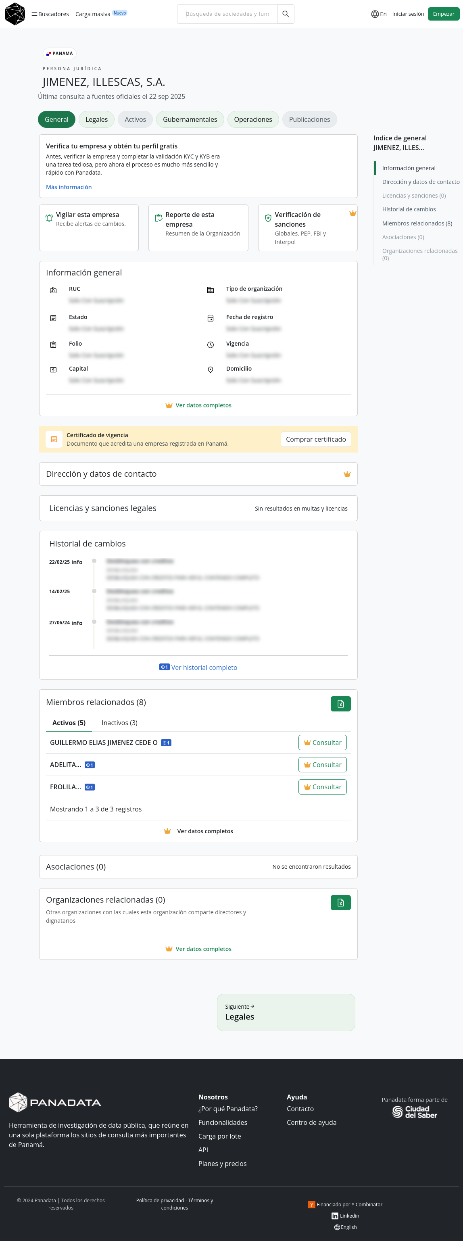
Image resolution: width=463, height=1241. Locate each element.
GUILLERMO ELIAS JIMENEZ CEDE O (110, 742)
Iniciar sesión (408, 13)
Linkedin (345, 1216)
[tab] (69, 723)
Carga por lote (219, 1136)
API (203, 1149)
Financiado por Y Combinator (345, 1204)
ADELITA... (72, 764)
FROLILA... (72, 786)
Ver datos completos (198, 949)
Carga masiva (93, 14)
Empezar (444, 13)
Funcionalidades (222, 1122)
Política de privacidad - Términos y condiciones (174, 1204)
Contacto (300, 1108)
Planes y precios (222, 1163)
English (345, 1227)
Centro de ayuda (311, 1122)
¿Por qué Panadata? (228, 1108)
